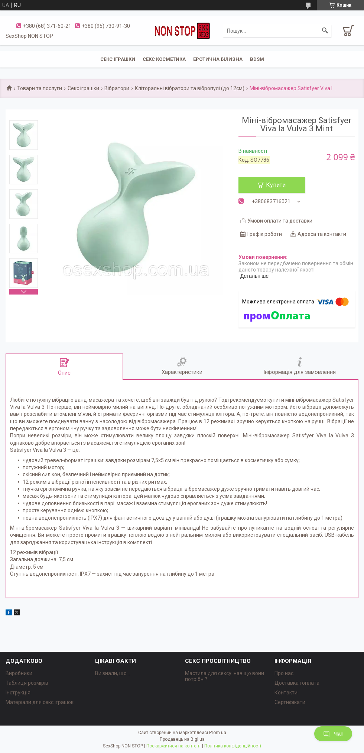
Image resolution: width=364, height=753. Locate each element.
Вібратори (116, 88)
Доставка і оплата (296, 683)
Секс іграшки (83, 88)
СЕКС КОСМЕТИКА (164, 59)
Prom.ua (217, 732)
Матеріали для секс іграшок (40, 702)
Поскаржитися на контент (173, 746)
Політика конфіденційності (232, 746)
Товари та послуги (39, 88)
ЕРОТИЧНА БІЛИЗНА (218, 59)
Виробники (19, 673)
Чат (333, 733)
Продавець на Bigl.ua (182, 739)
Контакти (286, 693)
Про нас (283, 673)
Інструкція (18, 693)
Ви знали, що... (112, 673)
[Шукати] (325, 31)
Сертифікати (289, 702)
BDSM (257, 59)
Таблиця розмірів (27, 683)
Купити (276, 184)
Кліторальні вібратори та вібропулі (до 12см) (189, 88)
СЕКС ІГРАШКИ (117, 59)
